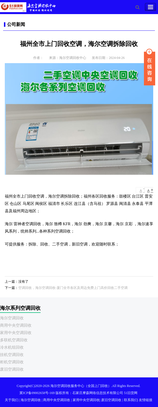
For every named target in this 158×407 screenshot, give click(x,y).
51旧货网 (130, 393)
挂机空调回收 (12, 355)
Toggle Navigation (150, 7)
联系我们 (130, 400)
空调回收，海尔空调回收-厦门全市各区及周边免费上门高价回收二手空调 (73, 288)
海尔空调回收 (12, 318)
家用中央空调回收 (16, 333)
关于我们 (11, 400)
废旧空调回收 (12, 369)
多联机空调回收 (14, 340)
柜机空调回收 (12, 362)
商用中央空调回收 (16, 325)
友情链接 (145, 400)
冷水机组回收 (12, 347)
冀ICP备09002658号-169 (37, 393)
